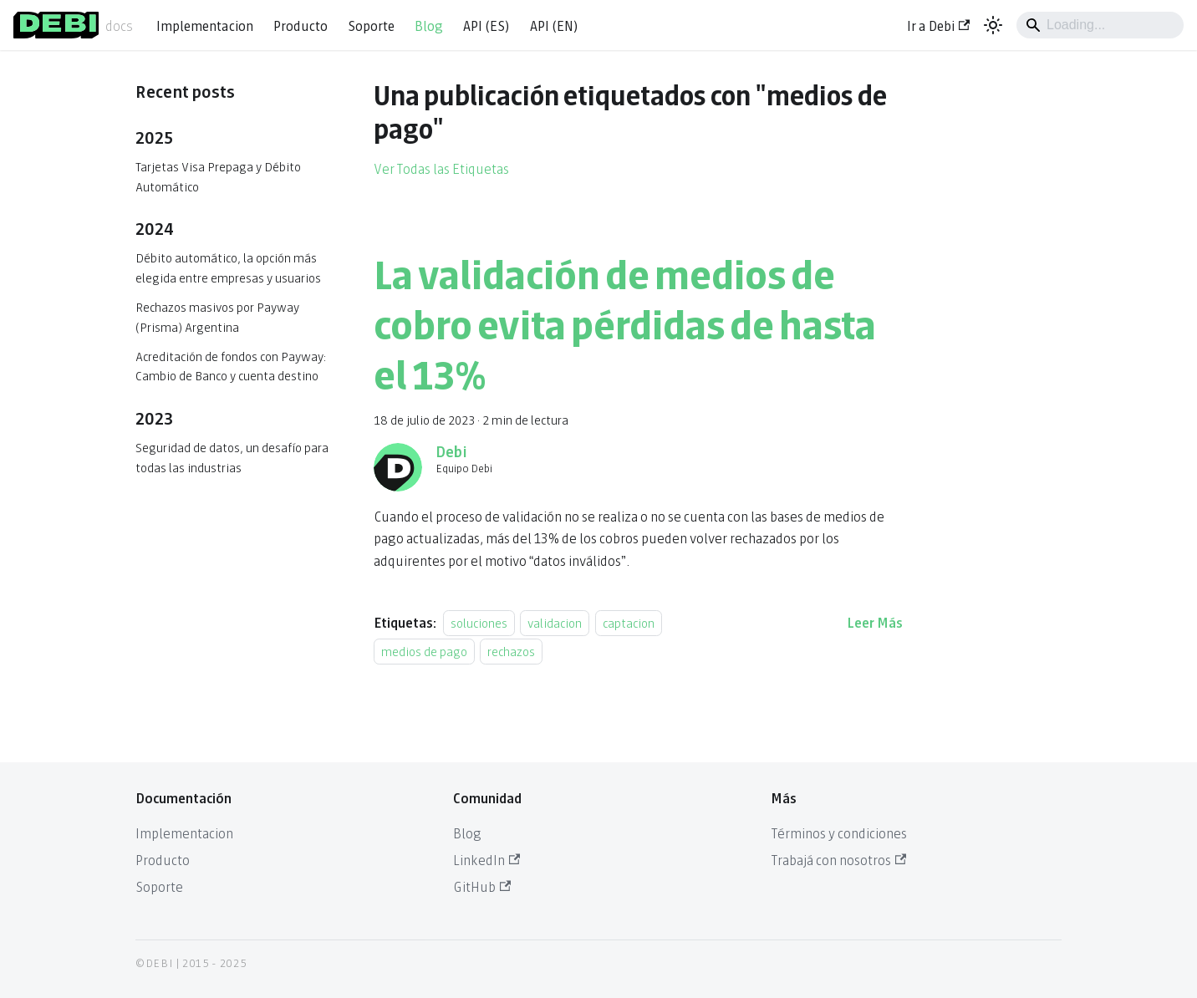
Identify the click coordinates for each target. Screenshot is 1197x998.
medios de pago (424, 650)
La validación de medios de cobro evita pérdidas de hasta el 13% (625, 321)
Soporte (371, 24)
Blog (429, 24)
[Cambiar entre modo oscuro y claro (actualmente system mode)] (993, 25)
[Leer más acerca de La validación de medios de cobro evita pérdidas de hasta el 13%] (875, 621)
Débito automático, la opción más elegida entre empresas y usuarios (228, 267)
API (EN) (554, 24)
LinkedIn (486, 858)
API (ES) (486, 24)
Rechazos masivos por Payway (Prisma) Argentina (217, 316)
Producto (300, 24)
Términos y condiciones (839, 832)
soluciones (479, 622)
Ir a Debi (938, 24)
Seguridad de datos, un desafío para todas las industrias (232, 457)
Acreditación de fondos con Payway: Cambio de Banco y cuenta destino (230, 365)
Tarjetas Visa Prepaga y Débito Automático (218, 176)
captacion (629, 622)
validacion (554, 622)
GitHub (482, 885)
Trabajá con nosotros (838, 858)
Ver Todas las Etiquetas (441, 167)
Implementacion (204, 24)
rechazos (511, 650)
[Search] (1100, 25)
